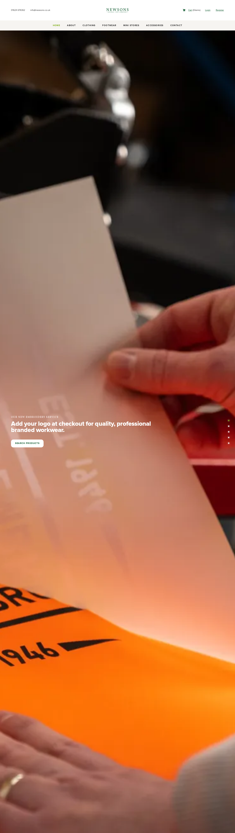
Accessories (154, 25)
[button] (228, 420)
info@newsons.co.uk (43, 10)
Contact (176, 25)
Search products (27, 443)
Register (219, 10)
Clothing (89, 25)
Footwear (109, 25)
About (71, 25)
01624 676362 (19, 10)
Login (206, 10)
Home (56, 25)
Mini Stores (131, 25)
